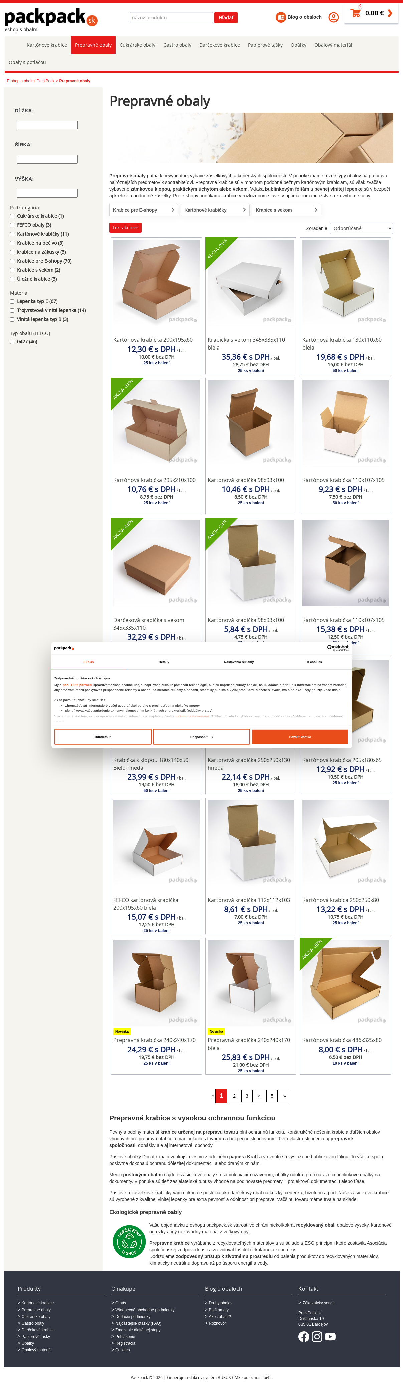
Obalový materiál (333, 45)
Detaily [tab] (164, 662)
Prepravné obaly (93, 45)
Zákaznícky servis (318, 1303)
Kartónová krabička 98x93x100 (246, 480)
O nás (120, 1303)
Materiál (19, 293)
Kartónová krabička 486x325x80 (342, 1040)
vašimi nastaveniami (192, 716)
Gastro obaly (177, 45)
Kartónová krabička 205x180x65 (342, 760)
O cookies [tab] (314, 662)
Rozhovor (217, 1323)
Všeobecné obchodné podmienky (144, 1310)
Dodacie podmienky (132, 1316)
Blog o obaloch (299, 17)
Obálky (298, 45)
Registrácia (125, 1343)
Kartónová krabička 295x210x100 (154, 480)
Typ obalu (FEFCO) (30, 333)
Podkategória (24, 207)
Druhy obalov (221, 1303)
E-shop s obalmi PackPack (31, 81)
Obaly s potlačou (27, 62)
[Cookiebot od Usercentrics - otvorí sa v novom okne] (319, 648)
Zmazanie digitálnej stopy (137, 1330)
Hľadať (226, 17)
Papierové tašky (265, 45)
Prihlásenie (125, 1336)
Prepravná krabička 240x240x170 (154, 1040)
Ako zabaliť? (220, 1316)
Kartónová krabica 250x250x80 (340, 900)
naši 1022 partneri (77, 684)
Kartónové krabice (47, 45)
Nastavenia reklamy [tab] (239, 662)
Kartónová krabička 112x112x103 (249, 900)
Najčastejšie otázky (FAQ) (138, 1323)
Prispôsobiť (201, 737)
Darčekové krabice (219, 45)
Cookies (122, 1350)
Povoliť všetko (300, 737)
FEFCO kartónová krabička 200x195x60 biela (145, 903)
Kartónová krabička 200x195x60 (153, 339)
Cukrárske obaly (137, 45)
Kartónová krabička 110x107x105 (343, 480)
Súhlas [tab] (88, 662)
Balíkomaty (219, 1310)
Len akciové (125, 227)
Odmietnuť (103, 737)
